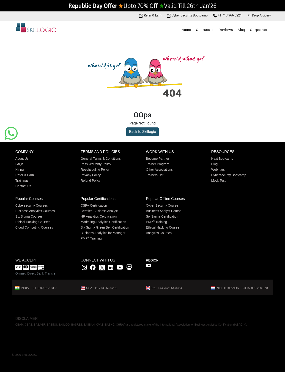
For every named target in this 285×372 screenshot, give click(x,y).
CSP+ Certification (94, 205)
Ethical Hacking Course (162, 227)
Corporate (258, 30)
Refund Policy (90, 180)
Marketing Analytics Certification (103, 222)
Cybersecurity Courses (31, 205)
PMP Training (91, 238)
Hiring (19, 169)
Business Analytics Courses (35, 211)
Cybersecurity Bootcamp (228, 175)
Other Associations (159, 169)
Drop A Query (259, 15)
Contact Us (23, 186)
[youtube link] (120, 268)
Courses (203, 30)
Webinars (218, 169)
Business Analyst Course (163, 211)
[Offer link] (142, 5)
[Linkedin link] (110, 268)
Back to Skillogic (142, 131)
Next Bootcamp (222, 158)
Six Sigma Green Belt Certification (105, 227)
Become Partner (157, 158)
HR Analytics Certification (99, 216)
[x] (102, 268)
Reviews (226, 30)
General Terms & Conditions (101, 158)
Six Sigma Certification (162, 216)
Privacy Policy (91, 175)
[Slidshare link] (129, 268)
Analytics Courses (159, 233)
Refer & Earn (24, 175)
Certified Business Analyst (99, 211)
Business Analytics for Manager (103, 233)
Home (186, 30)
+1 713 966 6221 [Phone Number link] (227, 15)
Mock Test (218, 180)
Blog (241, 30)
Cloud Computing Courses (34, 227)
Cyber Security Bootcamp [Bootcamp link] (187, 15)
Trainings (21, 180)
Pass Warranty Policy (96, 164)
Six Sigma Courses (29, 216)
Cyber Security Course (162, 205)
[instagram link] (84, 268)
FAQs (19, 164)
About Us (22, 158)
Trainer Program (157, 164)
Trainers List (155, 175)
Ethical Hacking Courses (32, 222)
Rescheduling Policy (95, 169)
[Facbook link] (93, 268)
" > (148, 265)
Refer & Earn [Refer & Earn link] (150, 15)
